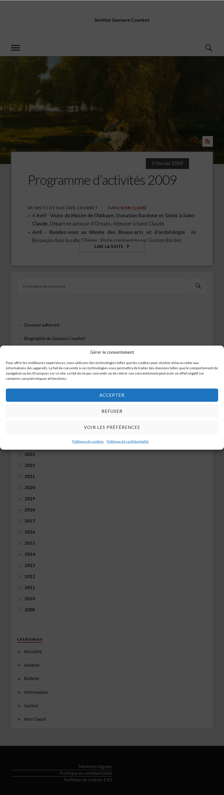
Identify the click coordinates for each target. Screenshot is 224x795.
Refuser (112, 411)
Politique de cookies (88, 441)
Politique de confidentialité (128, 441)
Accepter (112, 395)
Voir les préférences (112, 427)
